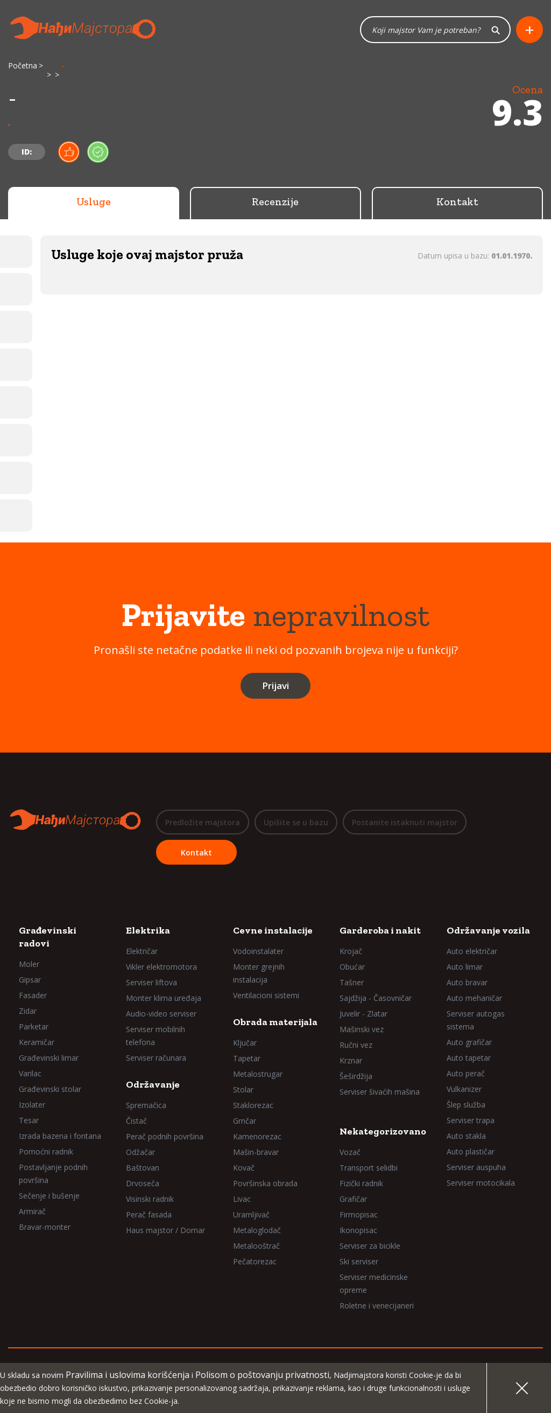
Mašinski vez (362, 1029)
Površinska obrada (265, 1183)
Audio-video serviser (161, 1013)
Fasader (33, 995)
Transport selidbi (369, 1168)
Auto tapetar (469, 1058)
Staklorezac (253, 1105)
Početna (22, 66)
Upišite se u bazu (296, 822)
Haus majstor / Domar (165, 1230)
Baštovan (142, 1168)
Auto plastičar (471, 1151)
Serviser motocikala (481, 1183)
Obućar (352, 967)
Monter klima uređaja (163, 998)
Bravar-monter (44, 1227)
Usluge (93, 202)
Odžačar (140, 1152)
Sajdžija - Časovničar (376, 998)
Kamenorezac (257, 1136)
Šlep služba (466, 1104)
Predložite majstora (202, 822)
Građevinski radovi (47, 936)
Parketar (33, 1026)
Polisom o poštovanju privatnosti (262, 1375)
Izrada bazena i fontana (60, 1136)
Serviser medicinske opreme (374, 1283)
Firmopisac (359, 1214)
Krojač (351, 951)
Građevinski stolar (50, 1089)
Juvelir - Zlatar (363, 1013)
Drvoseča (142, 1183)
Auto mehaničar (474, 998)
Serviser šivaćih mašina (380, 1092)
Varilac (30, 1073)
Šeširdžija (356, 1076)
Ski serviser (359, 1261)
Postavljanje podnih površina (53, 1173)
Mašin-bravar (256, 1152)
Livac (242, 1199)
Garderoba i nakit (380, 930)
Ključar (245, 1043)
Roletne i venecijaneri (377, 1305)
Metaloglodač (257, 1230)
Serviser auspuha (476, 1167)
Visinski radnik (150, 1199)
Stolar (243, 1089)
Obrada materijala (275, 1022)
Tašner (352, 982)
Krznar (351, 1060)
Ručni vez (356, 1045)
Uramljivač (251, 1214)
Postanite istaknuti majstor (404, 822)
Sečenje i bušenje (49, 1196)
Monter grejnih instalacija (259, 973)
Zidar (28, 1011)
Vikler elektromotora (161, 967)
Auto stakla (466, 1136)
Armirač (32, 1211)
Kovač (244, 1168)
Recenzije (275, 202)
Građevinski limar (49, 1058)
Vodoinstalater (258, 951)
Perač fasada (149, 1214)
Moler (29, 964)
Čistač (136, 1121)
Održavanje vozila (488, 930)
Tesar (29, 1120)
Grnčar (244, 1121)
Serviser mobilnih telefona (155, 1035)
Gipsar (30, 980)
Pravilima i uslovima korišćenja (127, 1375)
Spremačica (146, 1105)
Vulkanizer (464, 1089)
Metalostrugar (257, 1074)
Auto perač (466, 1073)
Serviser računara (156, 1058)
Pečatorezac (255, 1261)
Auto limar (465, 967)
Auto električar (472, 951)
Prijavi (275, 686)
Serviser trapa (471, 1120)
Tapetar (246, 1058)
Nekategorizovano (383, 1131)
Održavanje (153, 1084)
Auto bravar (467, 982)
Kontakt (457, 202)
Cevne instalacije (273, 930)
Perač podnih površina (164, 1136)
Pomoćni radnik (46, 1151)
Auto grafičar (469, 1042)
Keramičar (36, 1042)
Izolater (32, 1104)
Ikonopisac (358, 1230)
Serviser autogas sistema (476, 1020)
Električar (142, 951)
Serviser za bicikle (370, 1246)
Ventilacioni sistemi (266, 995)
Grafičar (353, 1199)
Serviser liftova (151, 982)
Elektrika (148, 930)
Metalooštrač (256, 1246)
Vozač (350, 1152)
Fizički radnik (361, 1183)
